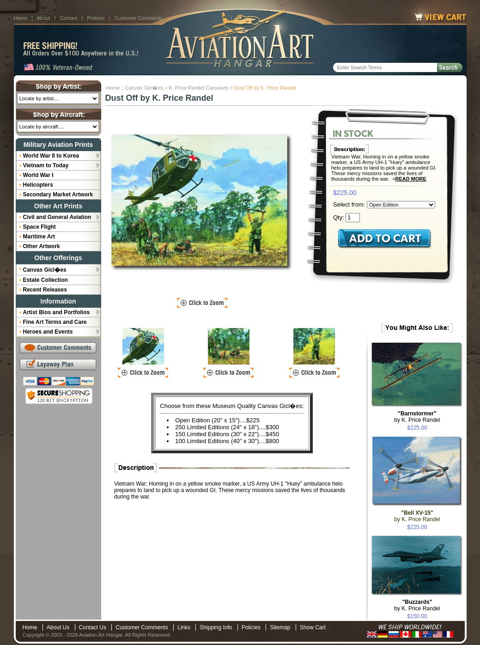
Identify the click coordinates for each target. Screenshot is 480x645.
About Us (58, 627)
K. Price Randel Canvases (198, 88)
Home (20, 18)
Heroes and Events (48, 332)
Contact (68, 18)
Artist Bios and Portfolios (56, 312)
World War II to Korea (51, 155)
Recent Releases (45, 289)
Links (183, 627)
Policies (96, 18)
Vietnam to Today (46, 165)
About (43, 18)
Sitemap (280, 627)
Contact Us (92, 627)
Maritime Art (39, 236)
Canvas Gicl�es (144, 88)
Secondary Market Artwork (58, 194)
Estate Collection (45, 280)
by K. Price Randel (417, 416)
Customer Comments (139, 18)
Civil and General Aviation (57, 217)
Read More (410, 179)
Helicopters (38, 185)
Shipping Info (216, 627)
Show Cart (313, 627)
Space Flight (39, 227)
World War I (38, 175)
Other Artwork (41, 246)
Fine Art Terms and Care (55, 322)
